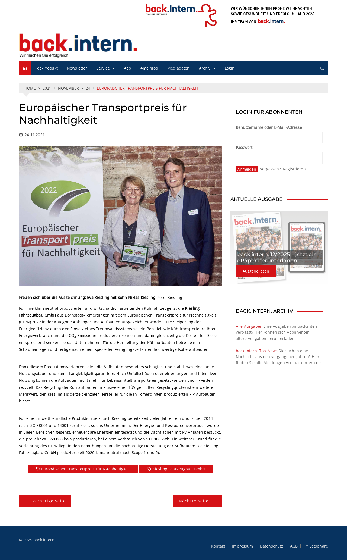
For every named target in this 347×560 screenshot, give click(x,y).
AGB (294, 546)
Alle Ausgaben (249, 326)
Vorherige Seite (49, 500)
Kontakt (218, 546)
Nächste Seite (194, 500)
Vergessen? (270, 168)
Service (103, 68)
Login (230, 68)
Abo (127, 68)
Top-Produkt (46, 68)
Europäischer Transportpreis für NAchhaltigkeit (85, 468)
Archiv (205, 68)
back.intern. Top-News (257, 350)
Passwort (244, 147)
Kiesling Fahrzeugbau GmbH (179, 468)
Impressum (242, 546)
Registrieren (294, 168)
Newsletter (77, 68)
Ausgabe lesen (256, 271)
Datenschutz (271, 546)
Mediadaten (178, 68)
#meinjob (149, 68)
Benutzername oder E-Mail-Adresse (269, 127)
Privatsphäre (316, 546)
